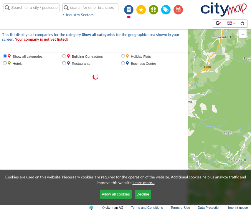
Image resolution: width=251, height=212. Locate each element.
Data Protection (209, 207)
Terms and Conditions (147, 207)
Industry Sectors (80, 14)
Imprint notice (238, 207)
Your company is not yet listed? (41, 39)
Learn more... (144, 182)
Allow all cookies (116, 194)
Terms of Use (180, 207)
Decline (142, 194)
